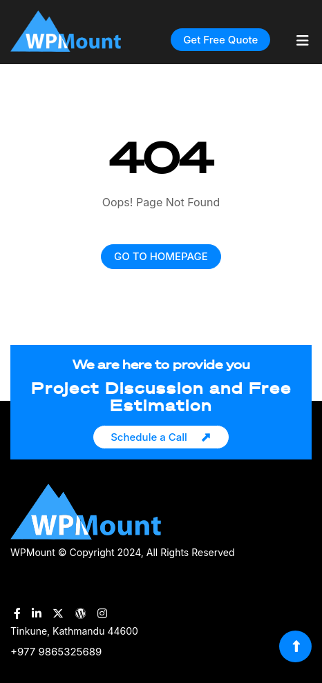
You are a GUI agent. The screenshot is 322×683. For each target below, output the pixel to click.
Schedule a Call (149, 437)
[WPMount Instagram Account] (102, 613)
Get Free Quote (220, 39)
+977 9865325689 (56, 651)
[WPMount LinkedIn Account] (36, 613)
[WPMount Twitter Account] (58, 613)
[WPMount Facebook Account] (17, 613)
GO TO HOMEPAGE (161, 256)
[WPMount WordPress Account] (81, 613)
